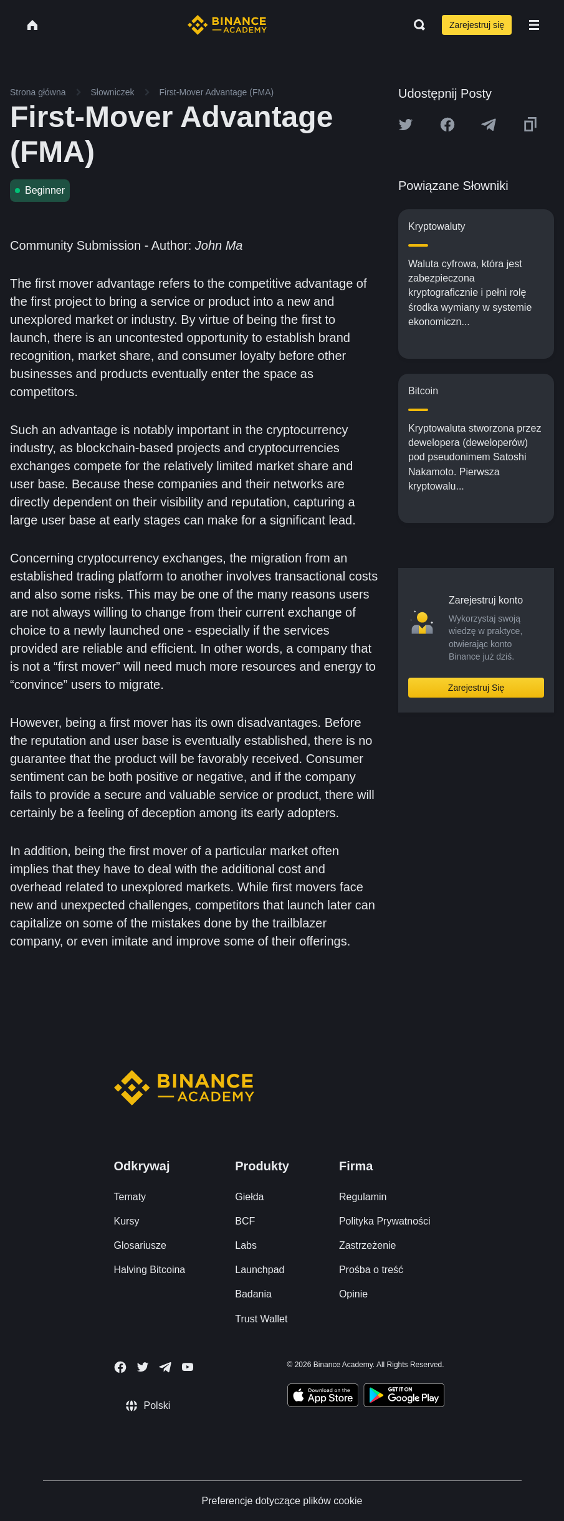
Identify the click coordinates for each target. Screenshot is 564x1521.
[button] (534, 24)
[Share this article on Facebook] (447, 124)
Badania (253, 1294)
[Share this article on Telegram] (488, 124)
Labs (246, 1245)
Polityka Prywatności (385, 1221)
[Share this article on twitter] (405, 124)
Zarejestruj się (476, 25)
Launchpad (259, 1269)
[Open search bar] (415, 25)
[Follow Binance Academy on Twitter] (142, 1367)
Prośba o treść (371, 1269)
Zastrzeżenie (367, 1245)
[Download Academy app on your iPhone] (323, 1397)
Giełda (249, 1197)
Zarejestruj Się (476, 688)
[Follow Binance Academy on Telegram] (165, 1367)
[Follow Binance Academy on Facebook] (120, 1367)
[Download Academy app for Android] (403, 1397)
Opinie (353, 1294)
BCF (245, 1221)
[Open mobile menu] (534, 25)
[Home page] (227, 25)
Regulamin (362, 1197)
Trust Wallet (261, 1319)
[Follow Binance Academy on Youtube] (187, 1367)
